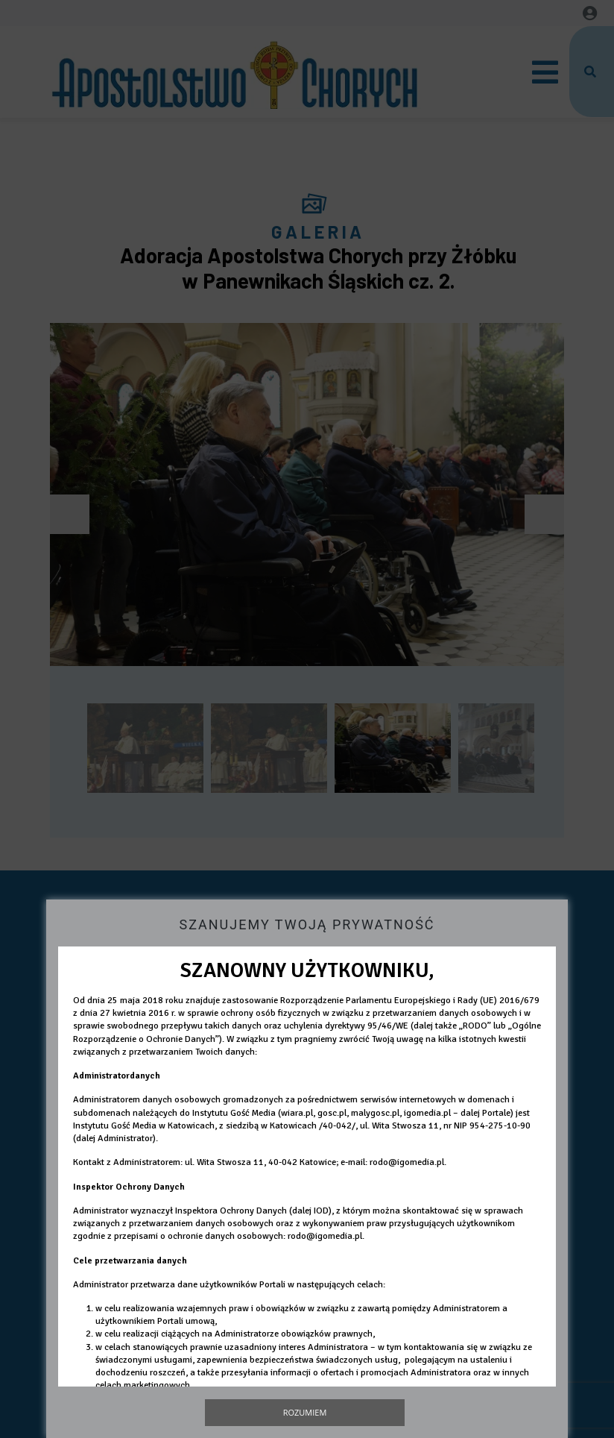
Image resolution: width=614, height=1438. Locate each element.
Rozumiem (305, 1412)
